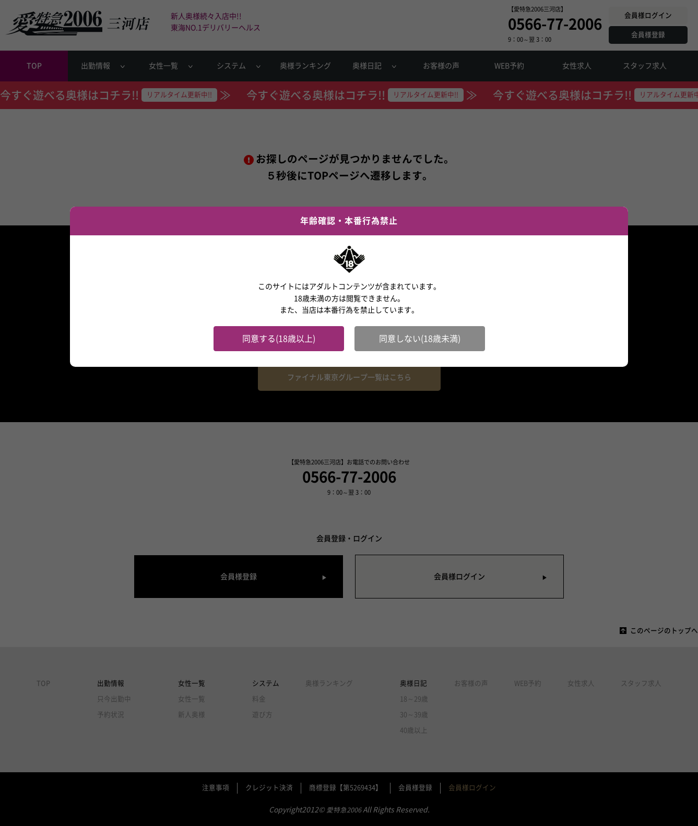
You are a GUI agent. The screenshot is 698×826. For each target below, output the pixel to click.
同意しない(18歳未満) (419, 338)
